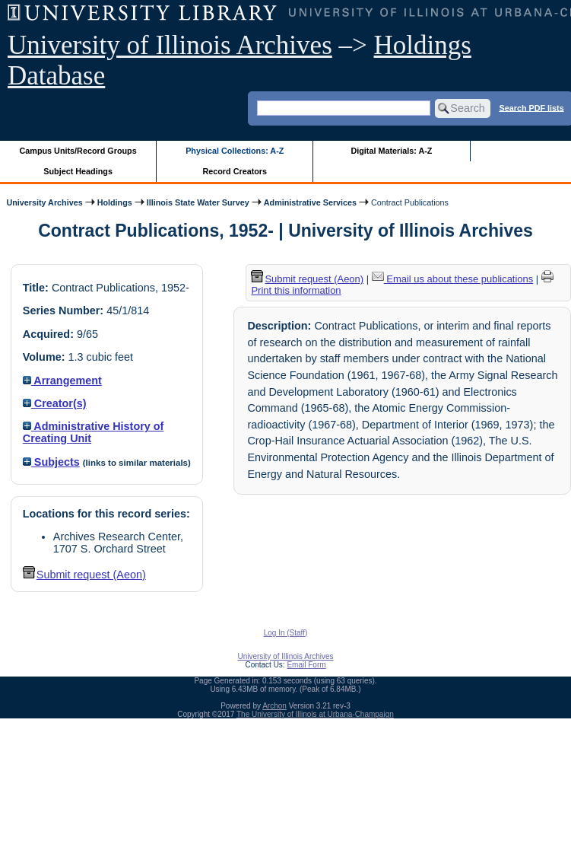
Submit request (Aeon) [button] (84, 574)
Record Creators (234, 171)
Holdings (114, 202)
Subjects (51, 462)
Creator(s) (55, 403)
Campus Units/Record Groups (78, 150)
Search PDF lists (531, 107)
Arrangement (62, 380)
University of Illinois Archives (170, 45)
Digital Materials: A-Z (391, 150)
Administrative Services (310, 202)
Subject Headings (78, 171)
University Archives (44, 202)
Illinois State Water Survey (198, 202)
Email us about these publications (453, 279)
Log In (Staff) (286, 633)
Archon (274, 706)
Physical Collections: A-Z (235, 150)
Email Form (306, 665)
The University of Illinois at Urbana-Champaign (315, 714)
